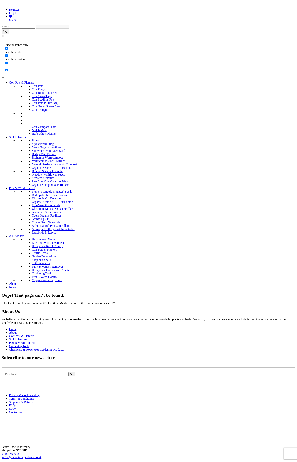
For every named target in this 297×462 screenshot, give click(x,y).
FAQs (12, 405)
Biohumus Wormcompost (47, 157)
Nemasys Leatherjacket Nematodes (53, 229)
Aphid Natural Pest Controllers (51, 225)
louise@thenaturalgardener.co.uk (21, 457)
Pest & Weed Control (22, 188)
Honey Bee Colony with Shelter (51, 270)
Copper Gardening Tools (47, 280)
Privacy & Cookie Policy (24, 395)
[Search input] (18, 27)
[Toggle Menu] (3, 77)
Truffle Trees (40, 253)
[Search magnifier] (5, 31)
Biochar (36, 140)
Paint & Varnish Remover (47, 266)
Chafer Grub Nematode (46, 222)
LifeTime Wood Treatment (48, 242)
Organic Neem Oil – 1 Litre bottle (52, 167)
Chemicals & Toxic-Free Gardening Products (36, 349)
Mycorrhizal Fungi (43, 143)
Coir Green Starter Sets (46, 106)
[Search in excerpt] (6, 63)
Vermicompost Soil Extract (48, 161)
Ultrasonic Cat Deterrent (47, 198)
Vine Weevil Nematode (46, 205)
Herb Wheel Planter (44, 133)
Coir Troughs (40, 109)
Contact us (15, 412)
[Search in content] (6, 55)
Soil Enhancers (18, 137)
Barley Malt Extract (44, 154)
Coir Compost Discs (44, 126)
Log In (13, 13)
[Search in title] (6, 48)
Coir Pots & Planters (21, 82)
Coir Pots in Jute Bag (45, 103)
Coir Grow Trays (42, 96)
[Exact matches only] (6, 41)
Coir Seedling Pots (43, 99)
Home (12, 329)
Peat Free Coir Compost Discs (50, 181)
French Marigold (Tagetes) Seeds (52, 191)
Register (14, 9)
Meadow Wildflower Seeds (48, 174)
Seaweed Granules (43, 178)
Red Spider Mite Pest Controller (51, 195)
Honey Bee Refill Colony (47, 246)
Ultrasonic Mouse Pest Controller (52, 208)
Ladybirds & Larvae (44, 232)
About (13, 283)
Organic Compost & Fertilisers (50, 184)
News (12, 287)
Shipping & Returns (21, 402)
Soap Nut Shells (41, 259)
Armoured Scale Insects (46, 212)
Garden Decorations (44, 256)
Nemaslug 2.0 (40, 218)
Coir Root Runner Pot (45, 92)
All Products (16, 236)
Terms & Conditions (21, 398)
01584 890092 (10, 453)
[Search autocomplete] (52, 27)
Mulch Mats (39, 130)
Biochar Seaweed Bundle (47, 171)
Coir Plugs (38, 89)
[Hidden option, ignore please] (6, 70)
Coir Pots (37, 86)
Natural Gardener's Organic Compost (54, 164)
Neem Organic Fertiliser (46, 147)
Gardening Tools (42, 273)
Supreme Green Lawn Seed (48, 150)
